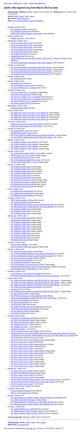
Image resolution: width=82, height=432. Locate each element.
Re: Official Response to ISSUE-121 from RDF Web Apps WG (32, 402)
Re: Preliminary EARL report (21, 158)
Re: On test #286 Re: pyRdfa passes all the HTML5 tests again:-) (33, 135)
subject (31, 16)
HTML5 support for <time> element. (23, 155)
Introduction (15, 83)
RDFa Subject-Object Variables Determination (27, 33)
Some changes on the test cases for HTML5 (26, 274)
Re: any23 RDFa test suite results (22, 85)
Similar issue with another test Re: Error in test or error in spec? (33, 382)
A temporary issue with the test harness (24, 318)
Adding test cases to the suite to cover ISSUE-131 (28, 124)
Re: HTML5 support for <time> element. (24, 142)
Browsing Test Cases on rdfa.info (22, 186)
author (22, 16)
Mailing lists (17, 3)
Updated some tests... (18, 329)
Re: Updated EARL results (20, 131)
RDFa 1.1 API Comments (20, 393)
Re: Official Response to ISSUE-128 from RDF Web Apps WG (32, 398)
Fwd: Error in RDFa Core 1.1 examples (24, 101)
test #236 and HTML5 (18, 313)
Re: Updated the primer (19, 29)
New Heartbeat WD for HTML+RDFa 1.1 (25, 269)
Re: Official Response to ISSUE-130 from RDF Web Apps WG (32, 207)
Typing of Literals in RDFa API (21, 391)
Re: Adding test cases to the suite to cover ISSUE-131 (29, 113)
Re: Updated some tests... (20, 324)
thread (16, 16)
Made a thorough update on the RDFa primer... (27, 126)
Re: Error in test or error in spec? (22, 258)
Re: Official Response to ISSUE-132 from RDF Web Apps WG (32, 204)
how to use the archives (20, 21)
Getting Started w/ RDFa (19, 108)
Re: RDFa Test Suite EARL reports (23, 320)
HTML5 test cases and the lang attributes (25, 309)
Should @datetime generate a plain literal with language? (31, 267)
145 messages (13, 12)
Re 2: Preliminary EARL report (21, 173)
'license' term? (16, 289)
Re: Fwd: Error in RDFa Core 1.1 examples (26, 97)
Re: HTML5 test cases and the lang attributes (26, 287)
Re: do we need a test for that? (21, 43)
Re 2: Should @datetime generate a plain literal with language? (33, 253)
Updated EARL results (18, 133)
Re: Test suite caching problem (21, 251)
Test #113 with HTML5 (18, 304)
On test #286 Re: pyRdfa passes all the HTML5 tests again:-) (32, 137)
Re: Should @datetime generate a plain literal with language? (32, 256)
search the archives (36, 21)
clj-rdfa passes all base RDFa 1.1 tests (24, 162)
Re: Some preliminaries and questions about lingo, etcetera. (31, 63)
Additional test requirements (20, 220)
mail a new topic (23, 18)
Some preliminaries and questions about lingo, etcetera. (30, 74)
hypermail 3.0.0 (30, 428)
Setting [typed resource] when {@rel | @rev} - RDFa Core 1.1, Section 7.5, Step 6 (39, 58)
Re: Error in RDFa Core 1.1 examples (24, 88)
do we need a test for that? (20, 52)
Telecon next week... (18, 38)
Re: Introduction (16, 79)
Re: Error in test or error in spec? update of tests (27, 340)
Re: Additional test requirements (22, 191)
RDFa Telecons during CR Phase (22, 200)
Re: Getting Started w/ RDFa (21, 103)
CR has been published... (20, 244)
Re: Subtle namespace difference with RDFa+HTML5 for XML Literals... (35, 276)
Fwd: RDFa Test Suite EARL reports (23, 400)
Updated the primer (17, 56)
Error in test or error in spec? (21, 386)
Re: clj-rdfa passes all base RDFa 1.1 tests (26, 153)
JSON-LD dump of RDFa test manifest (24, 247)
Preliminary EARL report (19, 240)
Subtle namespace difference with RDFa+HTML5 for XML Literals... (34, 298)
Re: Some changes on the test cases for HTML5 (27, 264)
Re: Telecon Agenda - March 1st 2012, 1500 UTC (28, 411)
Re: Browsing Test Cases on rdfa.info (24, 180)
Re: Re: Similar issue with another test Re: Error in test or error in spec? (36, 379)
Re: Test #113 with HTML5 (20, 300)
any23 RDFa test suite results (21, 94)
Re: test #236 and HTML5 (20, 294)
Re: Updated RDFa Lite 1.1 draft (22, 409)
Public (25, 3)
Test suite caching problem (20, 262)
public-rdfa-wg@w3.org (37, 3)
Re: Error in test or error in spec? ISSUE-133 (26, 331)
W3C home (8, 3)
